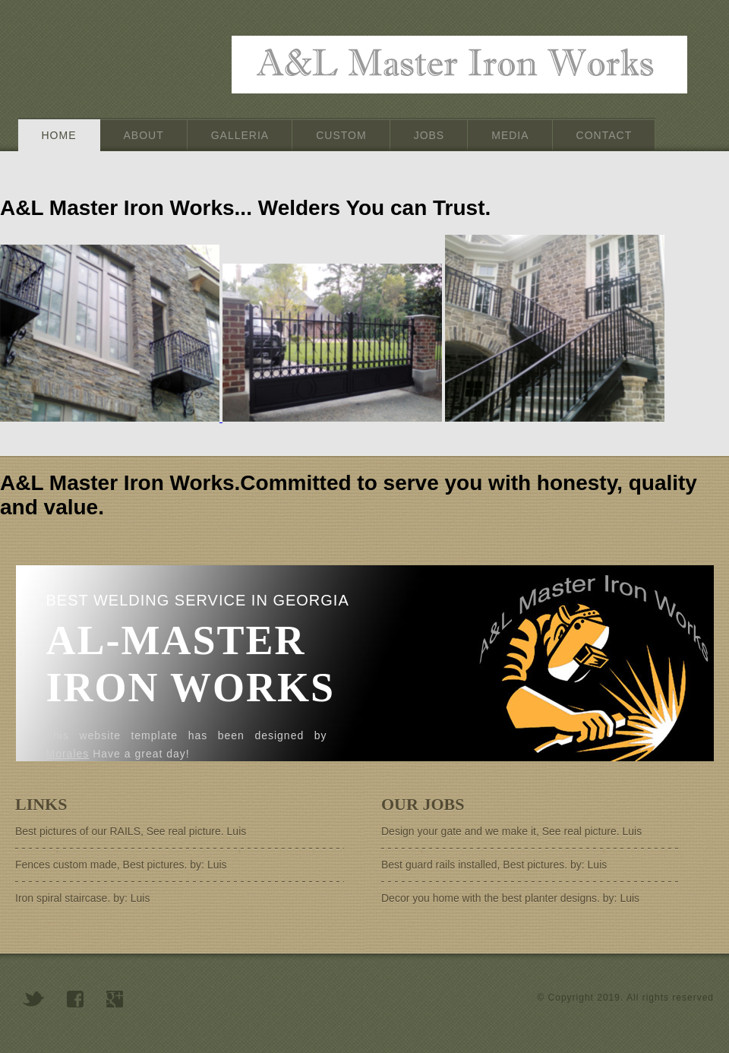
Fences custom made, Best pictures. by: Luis (121, 865)
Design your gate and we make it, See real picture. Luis (511, 831)
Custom (341, 135)
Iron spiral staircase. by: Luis (82, 898)
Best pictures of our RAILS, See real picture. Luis (130, 831)
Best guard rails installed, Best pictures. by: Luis (494, 865)
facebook (75, 999)
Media (510, 135)
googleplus (114, 999)
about (144, 135)
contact (604, 135)
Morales (68, 754)
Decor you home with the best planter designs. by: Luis (510, 898)
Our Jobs (422, 804)
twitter (33, 999)
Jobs (429, 135)
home (59, 135)
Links (41, 804)
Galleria (240, 135)
